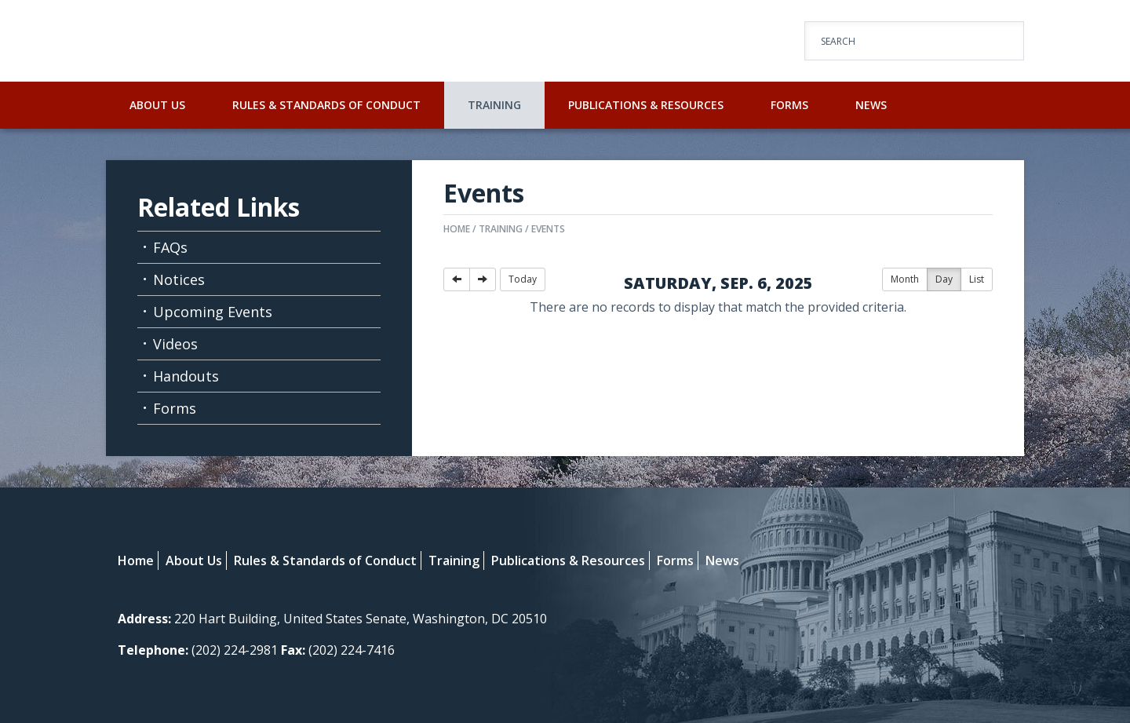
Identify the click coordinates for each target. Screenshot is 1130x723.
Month (905, 279)
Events (548, 229)
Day (944, 279)
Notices (179, 279)
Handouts (186, 376)
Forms (789, 104)
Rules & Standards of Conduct (326, 104)
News (871, 104)
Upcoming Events (212, 311)
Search (838, 41)
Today (522, 279)
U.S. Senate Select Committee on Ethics (274, 41)
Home (456, 229)
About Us (157, 104)
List (976, 279)
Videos (175, 343)
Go (998, 41)
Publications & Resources (646, 104)
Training (494, 104)
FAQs (170, 247)
